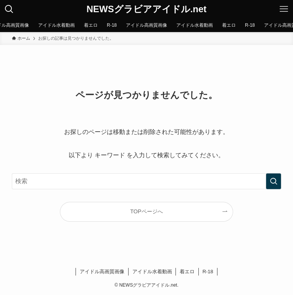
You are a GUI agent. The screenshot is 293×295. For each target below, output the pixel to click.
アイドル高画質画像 (102, 271)
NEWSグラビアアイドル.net (147, 9)
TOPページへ (146, 211)
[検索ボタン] (9, 9)
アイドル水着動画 (152, 271)
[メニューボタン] (284, 9)
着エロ (187, 271)
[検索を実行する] (273, 181)
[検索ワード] (147, 181)
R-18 (208, 271)
